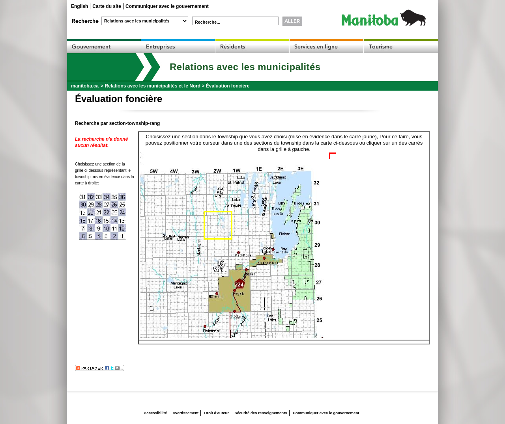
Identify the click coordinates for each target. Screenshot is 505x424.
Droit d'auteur (216, 413)
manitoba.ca (85, 86)
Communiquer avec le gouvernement (167, 6)
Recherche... (207, 22)
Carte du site (106, 6)
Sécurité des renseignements (260, 413)
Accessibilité (155, 413)
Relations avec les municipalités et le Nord (152, 86)
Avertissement (185, 413)
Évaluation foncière (228, 86)
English (79, 6)
